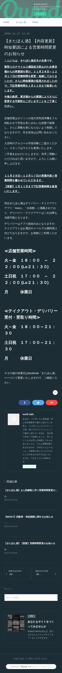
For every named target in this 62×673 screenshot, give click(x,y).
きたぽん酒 (21, 22)
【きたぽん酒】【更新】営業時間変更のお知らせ (29, 543)
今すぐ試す (40, 14)
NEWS (35, 22)
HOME (6, 22)
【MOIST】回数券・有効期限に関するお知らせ (28, 517)
